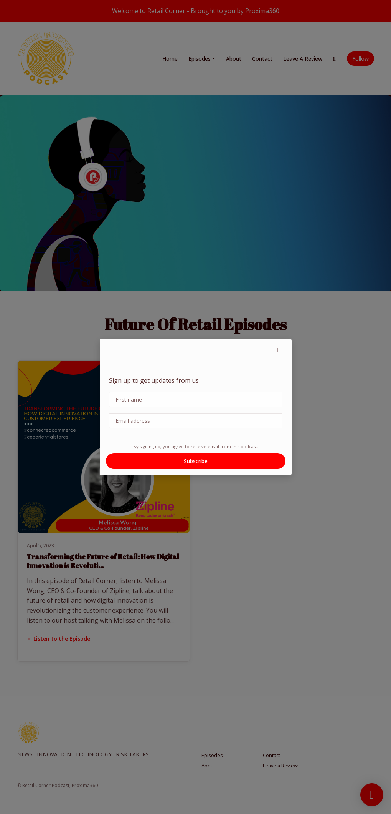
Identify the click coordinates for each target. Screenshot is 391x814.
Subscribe (196, 461)
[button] (278, 349)
